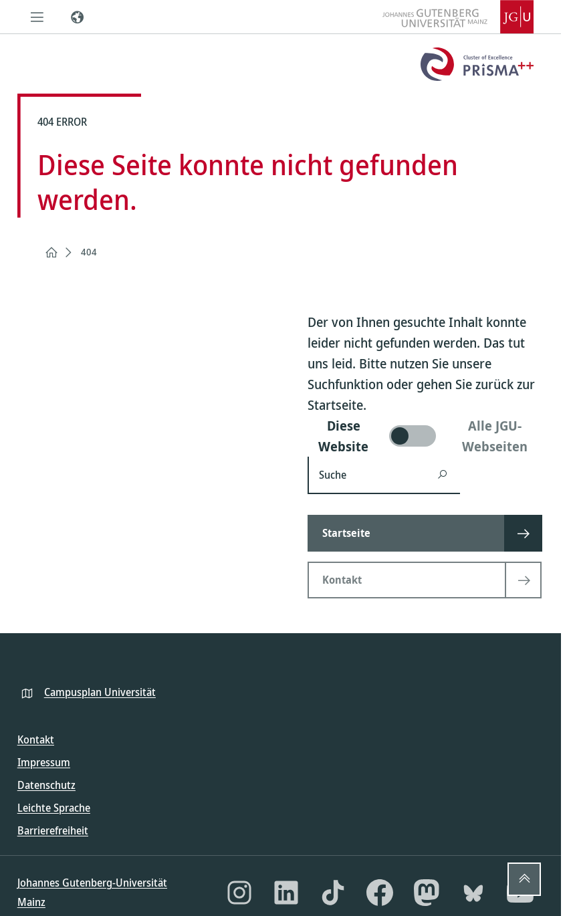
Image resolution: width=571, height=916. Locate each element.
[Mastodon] (426, 892)
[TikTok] (333, 892)
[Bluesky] (473, 892)
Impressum (43, 762)
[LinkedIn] (286, 892)
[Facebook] (379, 892)
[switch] (426, 436)
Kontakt (35, 739)
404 (89, 251)
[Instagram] (239, 892)
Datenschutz (46, 785)
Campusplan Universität (100, 692)
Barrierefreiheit (52, 830)
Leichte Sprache (53, 807)
